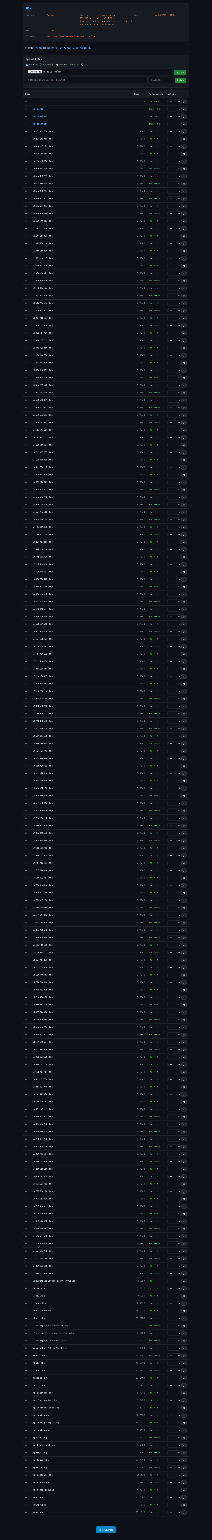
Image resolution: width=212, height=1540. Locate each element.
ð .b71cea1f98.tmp (39, 989)
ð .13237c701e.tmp (39, 228)
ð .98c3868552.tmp (39, 833)
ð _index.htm (35, 1303)
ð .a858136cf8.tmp (39, 907)
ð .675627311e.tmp (39, 586)
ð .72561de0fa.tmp (39, 668)
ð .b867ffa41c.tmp (39, 1012)
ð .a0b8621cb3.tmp (39, 877)
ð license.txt (36, 1377)
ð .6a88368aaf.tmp (39, 609)
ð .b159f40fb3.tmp (39, 974)
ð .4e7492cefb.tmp (39, 512)
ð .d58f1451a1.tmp (39, 1109)
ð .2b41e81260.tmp (39, 347)
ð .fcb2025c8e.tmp (39, 1258)
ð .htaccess (35, 1288)
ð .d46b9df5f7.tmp (39, 1101)
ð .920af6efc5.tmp (39, 818)
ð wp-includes (36, 123)
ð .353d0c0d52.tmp (39, 370)
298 (62, 47)
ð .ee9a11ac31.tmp (39, 1183)
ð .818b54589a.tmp (39, 713)
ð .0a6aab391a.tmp (39, 161)
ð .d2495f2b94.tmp (39, 1094)
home (38, 47)
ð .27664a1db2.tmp (39, 310)
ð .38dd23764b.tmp (39, 385)
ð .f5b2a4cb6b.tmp (39, 1221)
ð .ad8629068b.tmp (39, 930)
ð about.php (35, 1318)
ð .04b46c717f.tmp (39, 146)
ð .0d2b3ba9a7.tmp (39, 198)
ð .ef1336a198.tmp (39, 1191)
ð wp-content (35, 116)
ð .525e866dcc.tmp (39, 541)
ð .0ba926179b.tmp (39, 168)
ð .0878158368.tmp (39, 153)
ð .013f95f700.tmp (39, 131)
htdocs (86, 47)
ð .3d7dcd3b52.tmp (39, 407)
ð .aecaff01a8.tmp (39, 945)
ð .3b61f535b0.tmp (39, 392)
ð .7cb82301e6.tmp (39, 691)
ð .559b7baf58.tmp (39, 549)
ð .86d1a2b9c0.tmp (39, 773)
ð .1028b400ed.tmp (39, 220)
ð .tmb (31, 101)
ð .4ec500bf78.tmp (39, 519)
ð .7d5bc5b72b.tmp (39, 706)
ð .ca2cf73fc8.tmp (39, 1064)
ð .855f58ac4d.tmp (39, 750)
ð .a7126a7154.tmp (39, 900)
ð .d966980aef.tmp (39, 1131)
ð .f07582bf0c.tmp (39, 1213)
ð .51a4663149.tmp (39, 534)
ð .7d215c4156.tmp (39, 698)
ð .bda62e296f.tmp (39, 1034)
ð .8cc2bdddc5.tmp (39, 810)
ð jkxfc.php (35, 1363)
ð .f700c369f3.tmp (39, 1228)
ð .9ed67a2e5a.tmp (39, 862)
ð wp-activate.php (39, 1392)
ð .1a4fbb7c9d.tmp (39, 265)
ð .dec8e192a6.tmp (39, 1146)
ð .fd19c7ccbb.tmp (39, 1265)
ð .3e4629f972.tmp (39, 422)
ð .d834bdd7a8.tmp (39, 1124)
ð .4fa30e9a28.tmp (39, 526)
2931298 (69, 47)
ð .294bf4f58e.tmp (39, 325)
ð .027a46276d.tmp (39, 138)
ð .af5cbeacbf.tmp (39, 952)
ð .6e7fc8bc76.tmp (39, 638)
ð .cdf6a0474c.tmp (39, 1086)
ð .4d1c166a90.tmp (39, 504)
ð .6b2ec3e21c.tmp (39, 616)
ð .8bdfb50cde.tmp (39, 795)
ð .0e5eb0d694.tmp (39, 213)
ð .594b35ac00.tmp (39, 556)
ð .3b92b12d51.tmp (39, 400)
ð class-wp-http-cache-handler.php (49, 1333)
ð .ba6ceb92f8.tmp (39, 1019)
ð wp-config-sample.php (42, 1422)
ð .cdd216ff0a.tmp (39, 1079)
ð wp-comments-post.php (42, 1407)
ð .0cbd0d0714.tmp (39, 191)
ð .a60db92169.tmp (39, 892)
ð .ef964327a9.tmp (39, 1198)
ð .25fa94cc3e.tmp (39, 303)
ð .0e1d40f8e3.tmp (39, 206)
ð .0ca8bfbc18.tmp (39, 183)
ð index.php (35, 1355)
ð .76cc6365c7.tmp (39, 676)
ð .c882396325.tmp (39, 1056)
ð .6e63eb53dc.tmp (39, 631)
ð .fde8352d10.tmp (39, 1273)
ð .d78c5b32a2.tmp (39, 1116)
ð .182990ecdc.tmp (39, 243)
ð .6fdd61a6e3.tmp (39, 646)
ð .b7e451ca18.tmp (39, 997)
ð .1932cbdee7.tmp (39, 258)
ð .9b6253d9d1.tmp (39, 847)
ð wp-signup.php (37, 1482)
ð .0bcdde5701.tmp (39, 176)
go (184, 101)
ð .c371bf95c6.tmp (39, 1049)
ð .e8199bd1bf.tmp (39, 1154)
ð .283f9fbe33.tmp (39, 317)
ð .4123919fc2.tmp (39, 437)
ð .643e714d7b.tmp (39, 579)
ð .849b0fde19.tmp (39, 743)
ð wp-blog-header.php (41, 1400)
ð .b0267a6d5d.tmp (39, 959)
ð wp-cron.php (36, 1437)
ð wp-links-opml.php (40, 1445)
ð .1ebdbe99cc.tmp (39, 280)
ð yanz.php (34, 1512)
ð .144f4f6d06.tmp (39, 235)
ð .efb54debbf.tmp (39, 1206)
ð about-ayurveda (38, 1310)
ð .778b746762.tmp (39, 683)
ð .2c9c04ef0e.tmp (39, 355)
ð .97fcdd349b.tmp (39, 825)
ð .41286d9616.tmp (39, 444)
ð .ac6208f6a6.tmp (39, 922)
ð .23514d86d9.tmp (39, 295)
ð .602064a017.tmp (39, 571)
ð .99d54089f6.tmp (39, 840)
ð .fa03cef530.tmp (39, 1236)
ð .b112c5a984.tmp (39, 967)
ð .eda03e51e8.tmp (39, 1168)
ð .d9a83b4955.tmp (39, 1139)
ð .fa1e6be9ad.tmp (39, 1243)
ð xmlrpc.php (35, 1504)
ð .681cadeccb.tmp (39, 594)
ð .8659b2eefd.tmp (39, 758)
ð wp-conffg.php (37, 1415)
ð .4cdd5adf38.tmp (39, 497)
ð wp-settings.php (39, 1474)
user (78, 47)
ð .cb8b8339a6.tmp (39, 1071)
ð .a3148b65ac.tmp (39, 885)
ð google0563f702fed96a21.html (47, 1348)
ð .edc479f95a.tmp (39, 1176)
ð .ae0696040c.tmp (39, 937)
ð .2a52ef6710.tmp (39, 332)
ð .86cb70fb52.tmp (39, 765)
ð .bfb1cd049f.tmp (39, 1042)
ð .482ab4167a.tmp (39, 474)
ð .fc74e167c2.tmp (39, 1251)
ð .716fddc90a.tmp (39, 661)
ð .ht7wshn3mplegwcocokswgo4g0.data (50, 1280)
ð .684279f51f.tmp (39, 601)
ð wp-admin (34, 108)
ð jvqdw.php (35, 1370)
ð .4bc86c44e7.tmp (39, 489)
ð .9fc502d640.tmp (39, 870)
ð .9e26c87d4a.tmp (39, 855)
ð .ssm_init (35, 1295)
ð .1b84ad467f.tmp (39, 273)
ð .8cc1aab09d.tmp (39, 803)
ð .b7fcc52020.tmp (39, 1004)
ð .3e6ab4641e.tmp (39, 429)
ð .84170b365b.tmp (39, 736)
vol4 (55, 47)
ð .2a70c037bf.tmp (39, 340)
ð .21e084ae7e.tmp (39, 288)
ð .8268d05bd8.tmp (39, 721)
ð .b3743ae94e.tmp (39, 982)
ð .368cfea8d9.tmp (39, 377)
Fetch (180, 80)
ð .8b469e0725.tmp (39, 780)
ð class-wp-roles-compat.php (45, 1340)
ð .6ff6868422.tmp (39, 653)
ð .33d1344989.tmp (39, 362)
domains (47, 47)
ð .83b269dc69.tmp (39, 728)
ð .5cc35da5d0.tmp (39, 564)
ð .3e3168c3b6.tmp (39, 415)
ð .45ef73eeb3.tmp (39, 467)
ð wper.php (34, 1497)
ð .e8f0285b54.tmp (39, 1161)
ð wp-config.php (37, 1430)
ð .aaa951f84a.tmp (39, 915)
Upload (180, 72)
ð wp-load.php (36, 1452)
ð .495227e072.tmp (39, 482)
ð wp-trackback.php (39, 1489)
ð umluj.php (35, 1385)
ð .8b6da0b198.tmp (39, 788)
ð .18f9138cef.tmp (39, 250)
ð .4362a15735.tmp (39, 452)
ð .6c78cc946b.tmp (39, 624)
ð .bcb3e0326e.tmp (39, 1027)
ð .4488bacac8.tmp (39, 459)
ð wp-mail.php (36, 1467)
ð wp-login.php (37, 1460)
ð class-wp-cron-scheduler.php (47, 1325)
